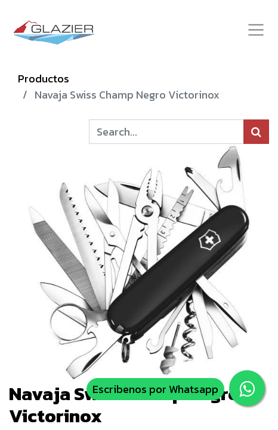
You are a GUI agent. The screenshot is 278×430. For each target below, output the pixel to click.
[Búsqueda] (256, 131)
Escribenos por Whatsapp (155, 389)
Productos (43, 78)
